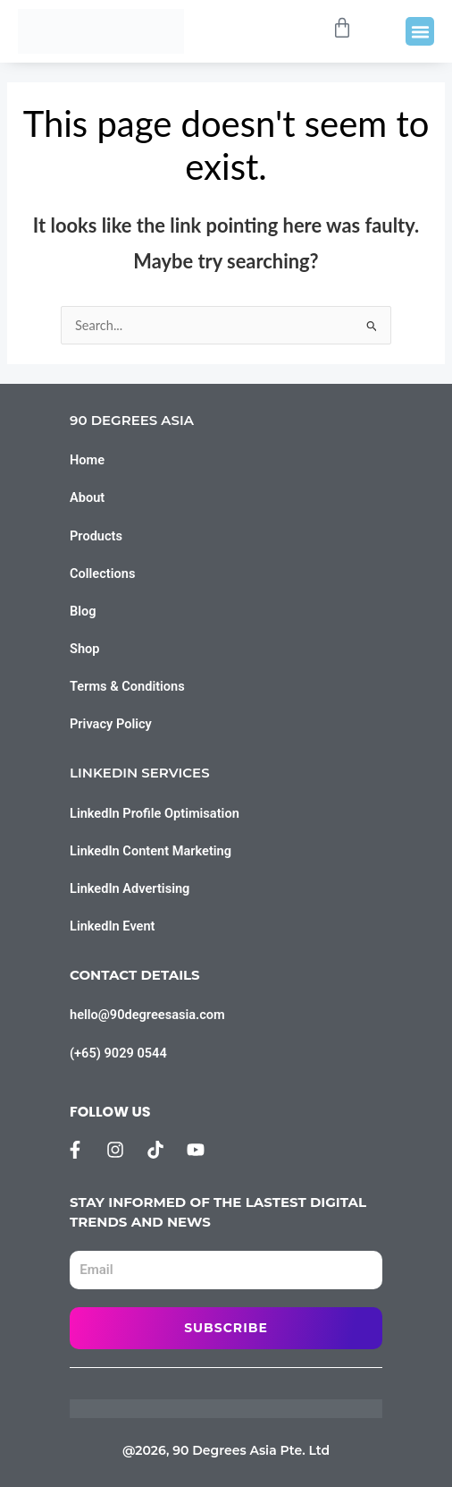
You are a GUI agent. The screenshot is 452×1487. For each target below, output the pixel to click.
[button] (420, 31)
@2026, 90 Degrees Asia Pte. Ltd (226, 1450)
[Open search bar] (305, 31)
